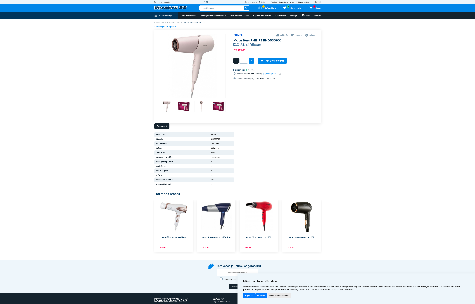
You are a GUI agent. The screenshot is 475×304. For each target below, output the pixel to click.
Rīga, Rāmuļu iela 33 (270, 73)
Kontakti (167, 2)
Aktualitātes (280, 15)
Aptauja (293, 15)
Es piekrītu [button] (249, 296)
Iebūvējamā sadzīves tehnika (213, 15)
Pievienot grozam (275, 60)
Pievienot (298, 35)
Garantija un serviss (286, 2)
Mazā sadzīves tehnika (239, 15)
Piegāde (274, 2)
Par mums (158, 2)
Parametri (162, 126)
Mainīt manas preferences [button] (279, 296)
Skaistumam (170, 22)
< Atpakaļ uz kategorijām (165, 26)
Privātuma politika (302, 2)
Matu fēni (180, 22)
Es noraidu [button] (261, 296)
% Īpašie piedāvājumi (262, 15)
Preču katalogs (159, 22)
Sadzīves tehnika (189, 15)
